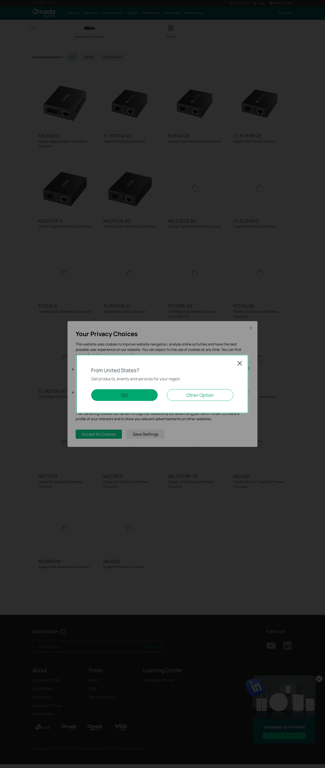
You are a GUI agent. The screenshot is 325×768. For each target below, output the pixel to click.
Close (239, 363)
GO (124, 395)
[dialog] (162, 384)
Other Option (200, 395)
